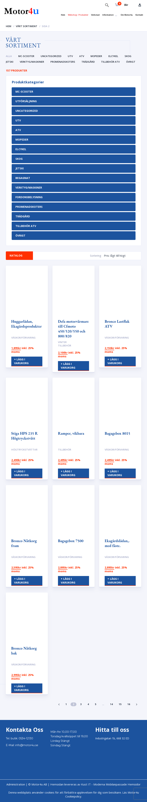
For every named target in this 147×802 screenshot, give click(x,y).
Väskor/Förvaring (23, 337)
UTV (70, 56)
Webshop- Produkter (78, 15)
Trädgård (88, 61)
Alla (9, 56)
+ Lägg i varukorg (21, 361)
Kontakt (139, 15)
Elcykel (113, 56)
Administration (15, 784)
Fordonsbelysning (29, 197)
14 (111, 704)
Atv (81, 56)
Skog (128, 56)
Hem (63, 15)
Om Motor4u (127, 15)
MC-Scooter (26, 56)
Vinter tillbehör (64, 343)
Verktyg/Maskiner (32, 61)
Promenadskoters (62, 61)
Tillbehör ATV (110, 61)
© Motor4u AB (37, 784)
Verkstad (95, 15)
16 (128, 704)
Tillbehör (64, 449)
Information (108, 15)
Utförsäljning (26, 101)
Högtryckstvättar (24, 449)
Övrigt (130, 61)
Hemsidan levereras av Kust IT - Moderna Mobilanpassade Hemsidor (95, 784)
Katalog (16, 255)
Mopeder (96, 56)
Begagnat (22, 178)
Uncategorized (51, 56)
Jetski (9, 61)
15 (120, 704)
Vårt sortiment (26, 26)
